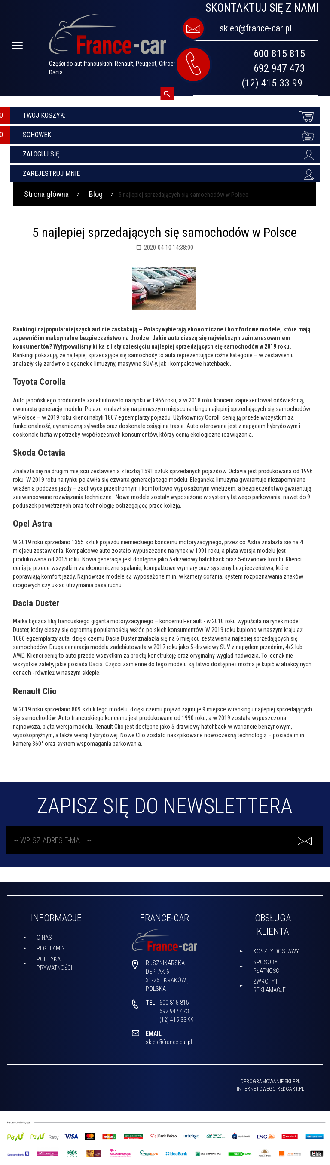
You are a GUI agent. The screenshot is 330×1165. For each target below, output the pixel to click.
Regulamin (51, 948)
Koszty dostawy (276, 951)
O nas (44, 937)
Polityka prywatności (54, 963)
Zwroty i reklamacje (269, 985)
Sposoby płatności (267, 966)
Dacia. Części (105, 664)
